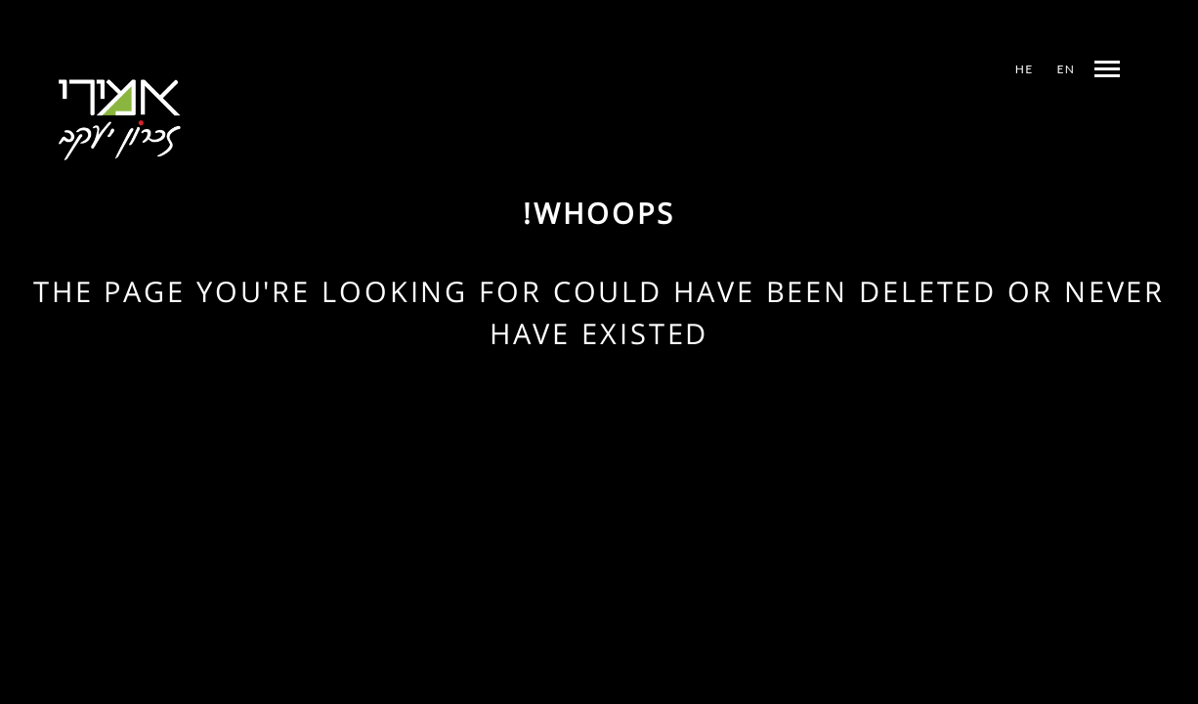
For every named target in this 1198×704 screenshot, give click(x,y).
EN (1066, 69)
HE (1024, 69)
